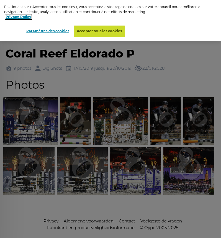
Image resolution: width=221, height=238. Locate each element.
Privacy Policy (18, 15)
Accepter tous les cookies (99, 29)
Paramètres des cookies (47, 29)
